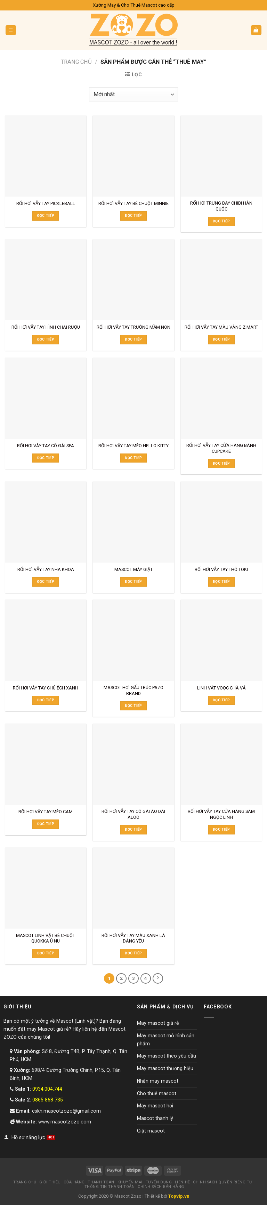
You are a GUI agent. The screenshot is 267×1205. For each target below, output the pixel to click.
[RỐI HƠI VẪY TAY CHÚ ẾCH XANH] (45, 640)
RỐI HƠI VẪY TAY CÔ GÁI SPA (45, 445)
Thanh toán (101, 1182)
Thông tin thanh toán (109, 1186)
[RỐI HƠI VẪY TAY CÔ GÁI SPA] (45, 398)
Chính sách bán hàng (161, 1186)
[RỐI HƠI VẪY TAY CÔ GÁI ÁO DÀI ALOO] (133, 764)
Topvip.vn (178, 1196)
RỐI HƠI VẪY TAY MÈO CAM (45, 811)
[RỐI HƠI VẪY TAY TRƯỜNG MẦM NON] (133, 279)
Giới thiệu (49, 1182)
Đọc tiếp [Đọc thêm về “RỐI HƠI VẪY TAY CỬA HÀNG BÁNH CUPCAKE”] (221, 463)
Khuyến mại (130, 1182)
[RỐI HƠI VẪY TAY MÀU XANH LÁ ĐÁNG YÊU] (133, 888)
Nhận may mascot (157, 1081)
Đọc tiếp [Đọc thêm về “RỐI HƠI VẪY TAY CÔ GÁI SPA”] (45, 458)
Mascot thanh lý (155, 1118)
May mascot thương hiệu (165, 1068)
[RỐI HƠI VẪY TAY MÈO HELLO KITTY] (133, 398)
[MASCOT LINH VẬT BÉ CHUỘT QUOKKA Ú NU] (45, 888)
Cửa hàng (74, 1182)
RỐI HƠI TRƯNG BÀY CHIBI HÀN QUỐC (221, 206)
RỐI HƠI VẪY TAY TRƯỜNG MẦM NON (133, 327)
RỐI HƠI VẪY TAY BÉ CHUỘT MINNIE (133, 203)
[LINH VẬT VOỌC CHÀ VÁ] (221, 640)
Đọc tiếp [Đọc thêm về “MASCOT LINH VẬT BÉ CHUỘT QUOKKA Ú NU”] (45, 953)
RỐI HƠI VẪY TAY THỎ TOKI (221, 569)
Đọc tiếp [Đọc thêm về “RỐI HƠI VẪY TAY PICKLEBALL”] (45, 215)
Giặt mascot (151, 1131)
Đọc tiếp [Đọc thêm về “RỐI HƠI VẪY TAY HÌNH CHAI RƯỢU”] (45, 339)
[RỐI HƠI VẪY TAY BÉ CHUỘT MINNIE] (133, 156)
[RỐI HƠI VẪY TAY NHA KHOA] (45, 522)
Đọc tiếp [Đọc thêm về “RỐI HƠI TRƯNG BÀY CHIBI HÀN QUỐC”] (221, 221)
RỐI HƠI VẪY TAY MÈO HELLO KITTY (133, 445)
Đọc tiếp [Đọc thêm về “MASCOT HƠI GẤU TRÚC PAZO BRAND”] (133, 705)
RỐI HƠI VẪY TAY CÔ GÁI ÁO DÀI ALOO (133, 814)
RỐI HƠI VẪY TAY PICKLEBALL (45, 203)
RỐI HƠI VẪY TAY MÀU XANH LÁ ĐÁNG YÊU (133, 938)
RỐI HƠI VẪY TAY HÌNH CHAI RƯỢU (45, 327)
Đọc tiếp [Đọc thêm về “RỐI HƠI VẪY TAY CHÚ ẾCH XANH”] (45, 700)
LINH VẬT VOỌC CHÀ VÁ (221, 688)
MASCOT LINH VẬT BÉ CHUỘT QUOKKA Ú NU (45, 938)
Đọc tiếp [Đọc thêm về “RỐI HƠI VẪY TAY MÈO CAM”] (45, 824)
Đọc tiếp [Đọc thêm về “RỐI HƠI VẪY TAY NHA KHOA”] (45, 581)
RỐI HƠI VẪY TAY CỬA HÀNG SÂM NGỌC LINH (221, 814)
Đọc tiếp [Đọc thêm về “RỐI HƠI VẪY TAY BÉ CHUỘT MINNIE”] (133, 215)
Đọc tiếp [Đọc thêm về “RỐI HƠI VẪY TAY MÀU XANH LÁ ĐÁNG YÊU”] (133, 953)
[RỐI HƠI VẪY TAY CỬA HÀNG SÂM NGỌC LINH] (221, 764)
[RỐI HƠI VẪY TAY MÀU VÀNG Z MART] (221, 279)
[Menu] (11, 30)
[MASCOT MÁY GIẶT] (133, 522)
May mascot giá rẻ (158, 1023)
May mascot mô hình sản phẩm (165, 1039)
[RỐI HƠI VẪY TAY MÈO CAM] (45, 764)
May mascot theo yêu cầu (166, 1056)
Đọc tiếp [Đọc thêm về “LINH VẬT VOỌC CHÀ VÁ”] (221, 700)
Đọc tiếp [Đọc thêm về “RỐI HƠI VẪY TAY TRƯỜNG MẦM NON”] (133, 339)
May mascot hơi (155, 1105)
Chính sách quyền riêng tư (222, 1182)
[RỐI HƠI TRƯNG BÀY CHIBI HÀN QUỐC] (221, 156)
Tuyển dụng (159, 1182)
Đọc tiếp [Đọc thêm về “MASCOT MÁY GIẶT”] (133, 581)
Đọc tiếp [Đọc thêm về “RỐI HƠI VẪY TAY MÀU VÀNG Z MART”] (221, 339)
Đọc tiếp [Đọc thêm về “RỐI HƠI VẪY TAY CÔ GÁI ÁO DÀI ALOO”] (133, 829)
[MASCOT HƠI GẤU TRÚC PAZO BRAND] (133, 640)
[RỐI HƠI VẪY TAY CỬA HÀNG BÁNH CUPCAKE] (221, 398)
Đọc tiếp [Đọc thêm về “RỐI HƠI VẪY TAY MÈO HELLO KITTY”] (133, 458)
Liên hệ (182, 1182)
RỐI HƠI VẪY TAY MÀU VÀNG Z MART (221, 327)
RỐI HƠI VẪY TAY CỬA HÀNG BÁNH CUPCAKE (221, 448)
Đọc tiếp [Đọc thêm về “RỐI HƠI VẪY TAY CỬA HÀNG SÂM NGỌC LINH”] (221, 829)
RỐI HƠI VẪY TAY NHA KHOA (45, 569)
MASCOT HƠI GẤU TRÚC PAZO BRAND (133, 690)
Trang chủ (76, 62)
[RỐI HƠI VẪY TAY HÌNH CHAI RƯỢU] (45, 279)
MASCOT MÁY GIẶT (133, 569)
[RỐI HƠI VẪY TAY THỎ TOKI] (221, 522)
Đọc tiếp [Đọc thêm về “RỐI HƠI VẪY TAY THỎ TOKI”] (221, 581)
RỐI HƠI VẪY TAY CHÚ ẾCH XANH (45, 688)
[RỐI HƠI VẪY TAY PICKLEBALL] (45, 156)
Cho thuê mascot (156, 1093)
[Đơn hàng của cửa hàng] (133, 94)
